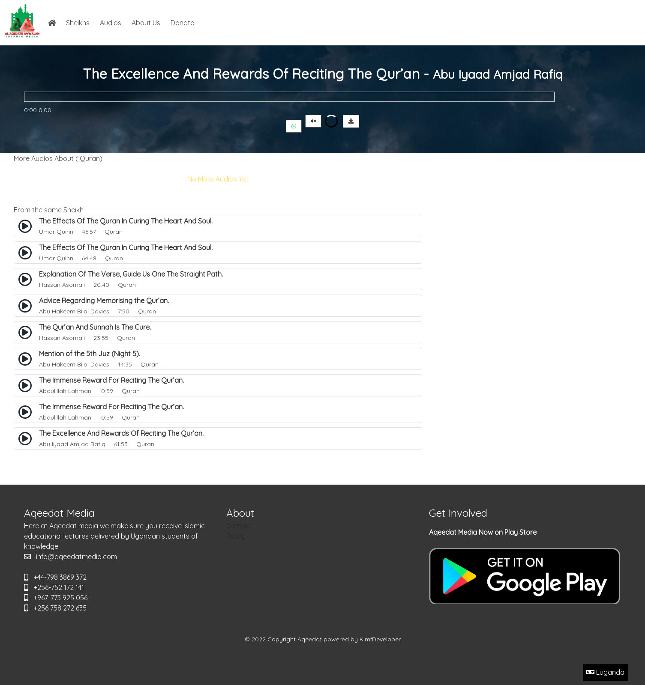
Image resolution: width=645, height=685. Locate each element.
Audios (110, 22)
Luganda (605, 672)
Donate (182, 22)
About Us (146, 22)
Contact (239, 525)
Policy (235, 536)
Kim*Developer (380, 639)
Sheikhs (78, 22)
